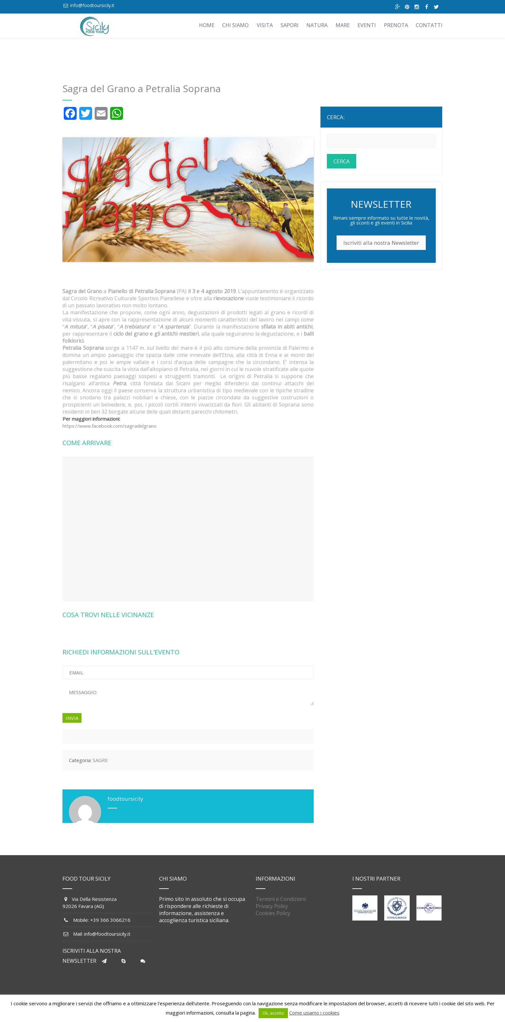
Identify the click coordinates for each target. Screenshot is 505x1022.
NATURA (317, 25)
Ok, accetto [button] (273, 1013)
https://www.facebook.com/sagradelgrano (109, 426)
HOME (206, 25)
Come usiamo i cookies (314, 1012)
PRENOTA (396, 25)
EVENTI (366, 25)
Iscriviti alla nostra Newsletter (381, 242)
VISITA (265, 25)
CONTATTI (429, 25)
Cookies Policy (273, 913)
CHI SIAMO (235, 25)
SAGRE (100, 760)
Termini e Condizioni (281, 899)
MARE (343, 25)
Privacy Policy (272, 906)
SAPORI (290, 25)
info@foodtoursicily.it (92, 5)
